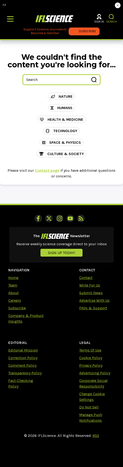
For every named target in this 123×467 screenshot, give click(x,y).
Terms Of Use (90, 350)
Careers (14, 300)
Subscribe (17, 308)
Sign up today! (61, 252)
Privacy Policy (90, 365)
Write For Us (89, 285)
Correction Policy (22, 358)
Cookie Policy (90, 358)
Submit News (91, 293)
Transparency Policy (25, 373)
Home (13, 277)
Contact (85, 277)
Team (12, 285)
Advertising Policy (94, 373)
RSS (95, 435)
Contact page (47, 170)
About (13, 293)
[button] (111, 16)
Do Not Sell (89, 407)
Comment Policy (22, 365)
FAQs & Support (93, 308)
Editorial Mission (23, 350)
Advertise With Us (94, 300)
